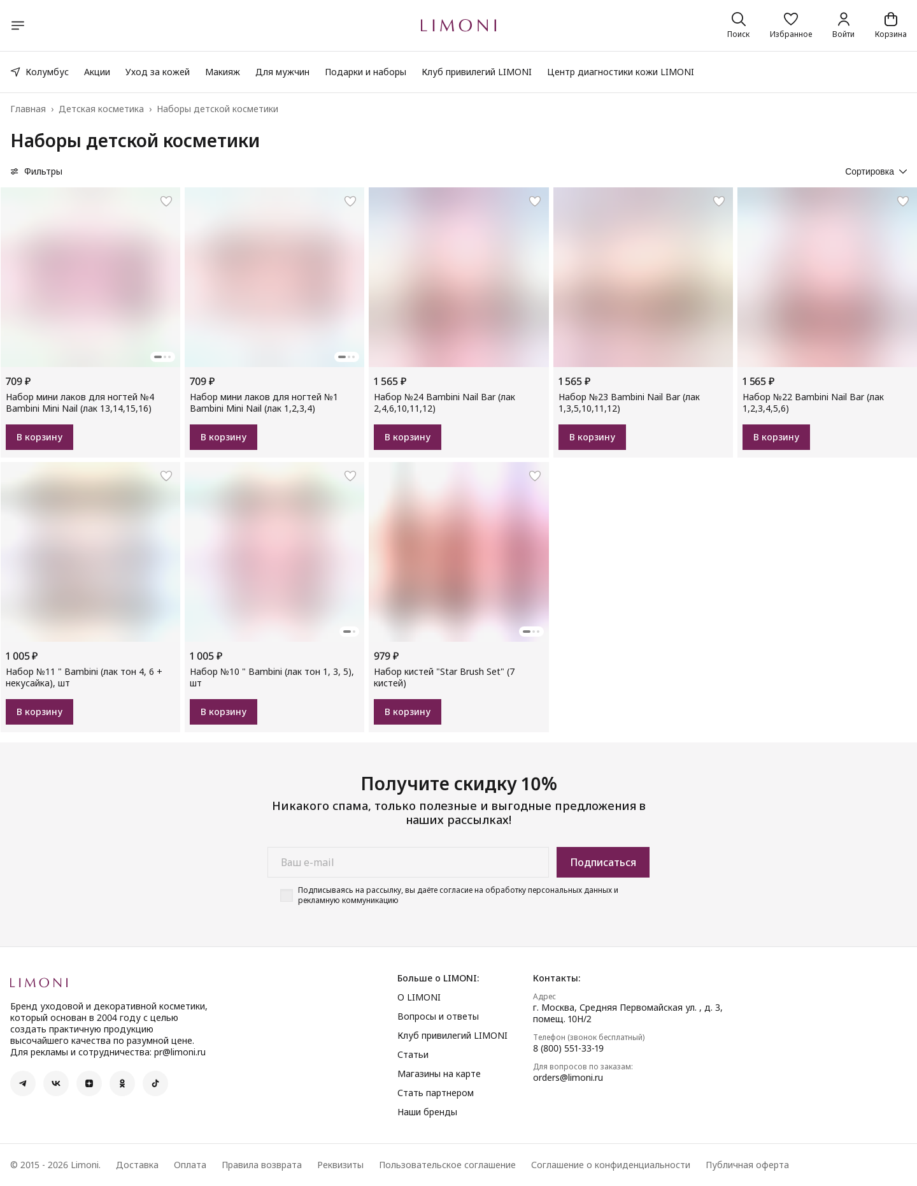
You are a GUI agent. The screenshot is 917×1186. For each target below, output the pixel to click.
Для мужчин (282, 72)
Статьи (413, 1054)
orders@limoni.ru (568, 1077)
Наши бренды (427, 1112)
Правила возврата (262, 1165)
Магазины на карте (439, 1074)
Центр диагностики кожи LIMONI (620, 72)
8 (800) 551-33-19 (568, 1048)
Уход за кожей (157, 72)
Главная (28, 109)
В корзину (39, 437)
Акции (97, 72)
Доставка (137, 1165)
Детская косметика (101, 109)
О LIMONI (419, 997)
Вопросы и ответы (438, 1016)
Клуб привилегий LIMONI (477, 72)
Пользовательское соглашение (447, 1165)
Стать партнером (435, 1093)
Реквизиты (340, 1165)
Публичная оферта (747, 1165)
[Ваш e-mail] (408, 862)
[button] (791, 25)
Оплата (190, 1165)
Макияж (222, 72)
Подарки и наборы (365, 72)
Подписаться (603, 862)
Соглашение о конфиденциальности (610, 1165)
